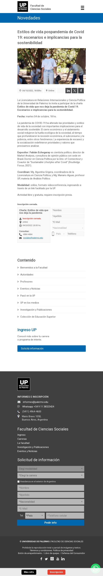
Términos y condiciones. (41, 550)
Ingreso (21, 434)
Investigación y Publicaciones (36, 309)
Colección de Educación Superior (38, 316)
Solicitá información (32, 348)
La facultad (23, 443)
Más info (29, 572)
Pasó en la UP (27, 295)
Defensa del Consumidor (73, 553)
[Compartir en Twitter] (74, 92)
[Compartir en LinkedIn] (68, 92)
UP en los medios (29, 302)
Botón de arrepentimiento (30, 553)
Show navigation (82, 8)
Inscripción (56, 572)
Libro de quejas (51, 553)
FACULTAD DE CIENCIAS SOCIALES (67, 541)
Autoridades (26, 274)
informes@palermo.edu (35, 402)
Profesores (26, 281)
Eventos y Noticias (30, 288)
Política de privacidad (63, 550)
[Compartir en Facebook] (81, 92)
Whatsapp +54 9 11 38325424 (38, 406)
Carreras (22, 438)
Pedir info (50, 522)
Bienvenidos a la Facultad (33, 267)
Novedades (28, 18)
